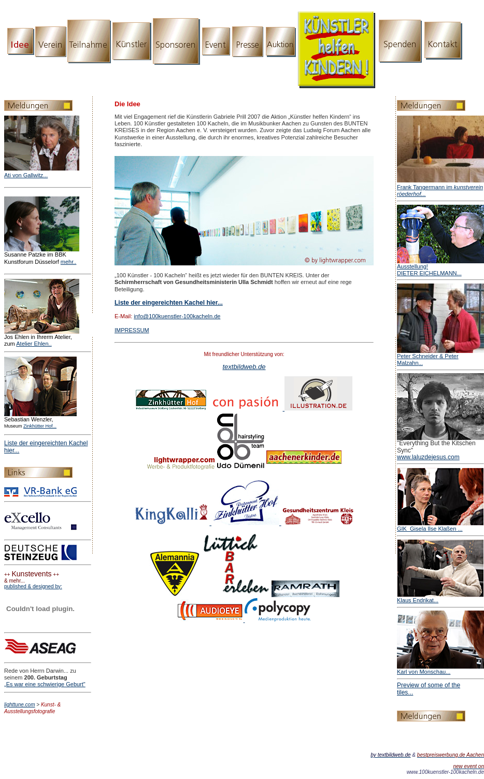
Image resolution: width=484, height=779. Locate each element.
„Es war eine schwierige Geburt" (45, 684)
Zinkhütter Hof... (39, 426)
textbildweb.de (243, 367)
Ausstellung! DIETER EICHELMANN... (429, 269)
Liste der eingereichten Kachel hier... (169, 302)
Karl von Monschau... (423, 672)
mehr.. (69, 262)
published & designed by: (33, 586)
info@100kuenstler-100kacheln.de (177, 316)
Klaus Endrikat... (417, 600)
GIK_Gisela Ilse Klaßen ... (430, 529)
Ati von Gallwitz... (26, 175)
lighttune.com (19, 704)
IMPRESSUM (132, 330)
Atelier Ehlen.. (33, 344)
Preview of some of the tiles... (428, 689)
